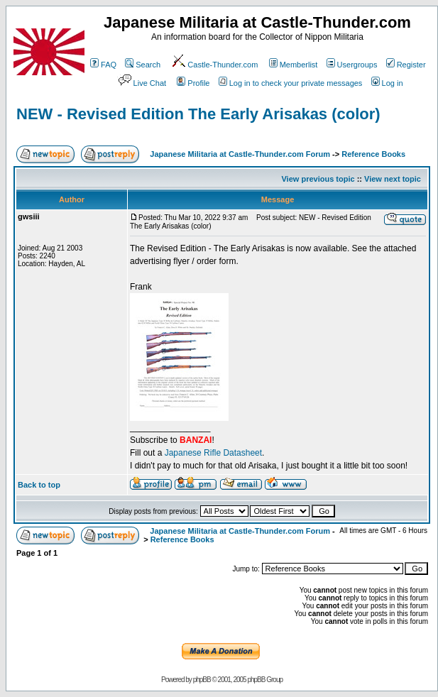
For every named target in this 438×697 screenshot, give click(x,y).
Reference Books (373, 154)
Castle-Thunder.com (214, 64)
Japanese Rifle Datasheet (213, 453)
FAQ (103, 64)
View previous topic (317, 179)
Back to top (39, 485)
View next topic (392, 179)
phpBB (202, 680)
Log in (387, 83)
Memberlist (293, 64)
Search (142, 64)
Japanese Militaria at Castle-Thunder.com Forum (240, 154)
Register (406, 64)
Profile (193, 83)
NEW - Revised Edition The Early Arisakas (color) (198, 114)
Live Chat (141, 83)
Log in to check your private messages (291, 83)
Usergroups (352, 64)
